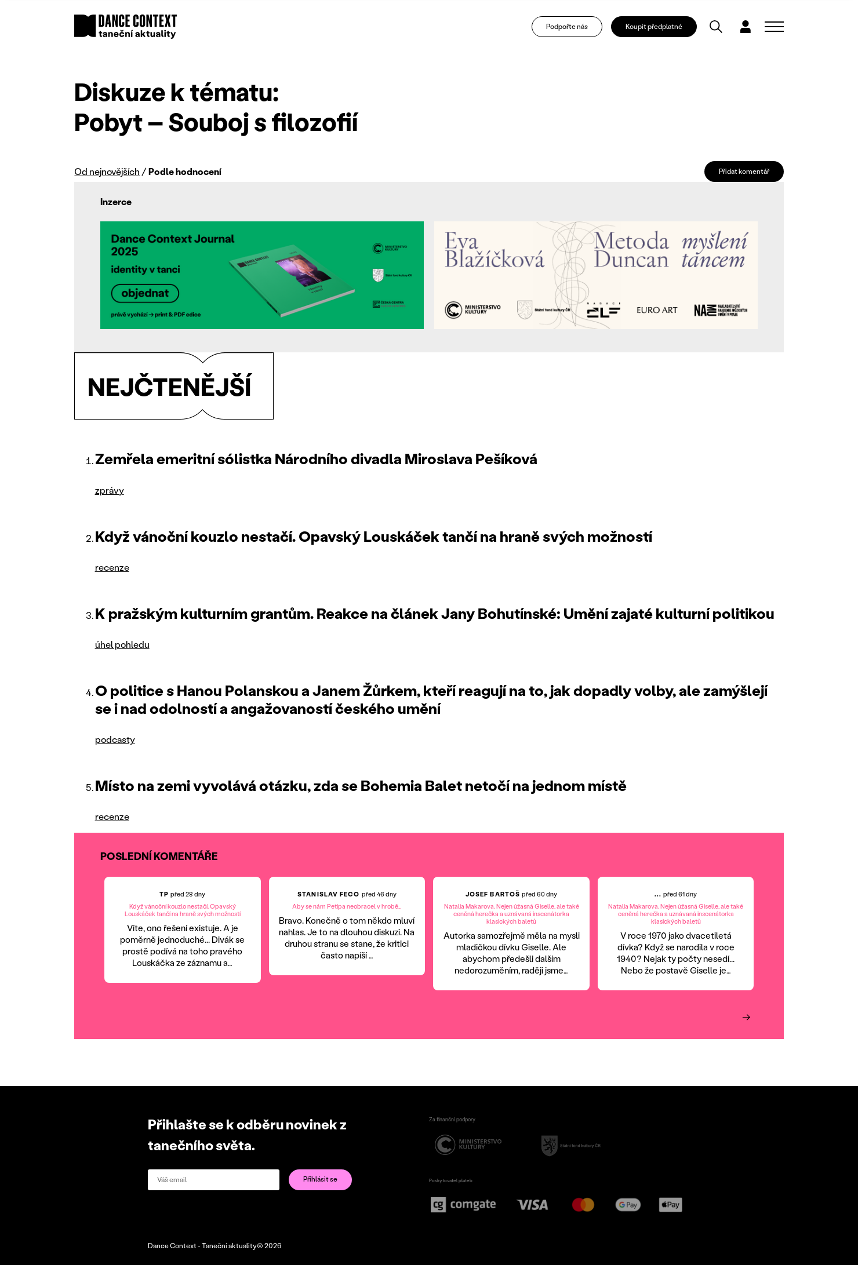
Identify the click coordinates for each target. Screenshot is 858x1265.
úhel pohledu (122, 644)
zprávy (109, 490)
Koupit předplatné (654, 26)
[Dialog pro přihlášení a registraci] (745, 26)
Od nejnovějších (107, 171)
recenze (112, 567)
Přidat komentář (744, 171)
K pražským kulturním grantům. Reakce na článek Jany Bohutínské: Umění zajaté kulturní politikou (435, 613)
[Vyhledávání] (716, 26)
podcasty (115, 739)
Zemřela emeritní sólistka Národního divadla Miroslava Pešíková (316, 458)
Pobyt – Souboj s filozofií (216, 121)
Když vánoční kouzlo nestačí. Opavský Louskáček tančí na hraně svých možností (373, 536)
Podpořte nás (567, 26)
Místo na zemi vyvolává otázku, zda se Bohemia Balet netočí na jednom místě (361, 785)
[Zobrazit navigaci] (774, 26)
